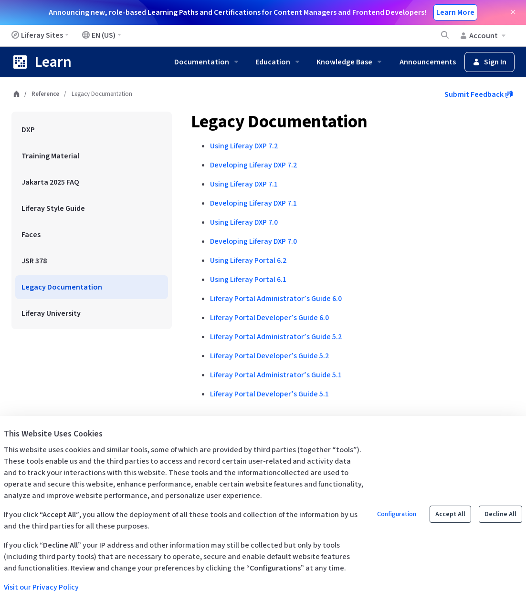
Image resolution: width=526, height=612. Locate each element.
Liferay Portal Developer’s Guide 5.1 (269, 394)
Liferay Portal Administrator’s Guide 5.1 (276, 375)
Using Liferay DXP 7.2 (244, 146)
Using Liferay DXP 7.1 (244, 184)
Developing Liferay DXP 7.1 (253, 203)
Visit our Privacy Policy (41, 587)
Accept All (450, 514)
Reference (45, 94)
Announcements (428, 62)
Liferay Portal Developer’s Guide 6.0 (269, 317)
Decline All (500, 514)
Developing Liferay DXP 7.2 (253, 165)
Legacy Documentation (279, 122)
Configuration (396, 514)
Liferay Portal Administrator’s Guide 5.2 (276, 337)
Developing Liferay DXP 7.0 (253, 241)
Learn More (455, 12)
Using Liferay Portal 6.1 (248, 279)
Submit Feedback (478, 94)
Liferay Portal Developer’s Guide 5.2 (269, 356)
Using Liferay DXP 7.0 (244, 222)
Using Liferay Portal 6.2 (248, 260)
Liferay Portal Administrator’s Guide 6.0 (276, 298)
